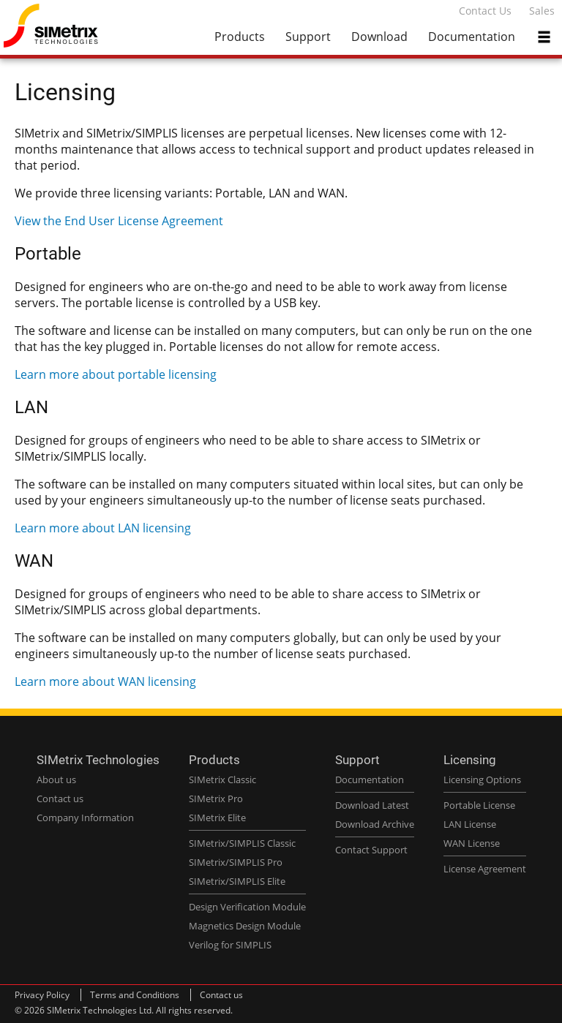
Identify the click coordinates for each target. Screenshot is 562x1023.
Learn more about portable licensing (116, 374)
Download (379, 37)
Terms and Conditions (134, 995)
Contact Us (485, 11)
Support (308, 37)
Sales (542, 11)
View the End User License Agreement (119, 221)
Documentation (471, 37)
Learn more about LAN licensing (103, 528)
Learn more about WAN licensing (105, 681)
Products (239, 37)
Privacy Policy (42, 995)
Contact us (221, 995)
